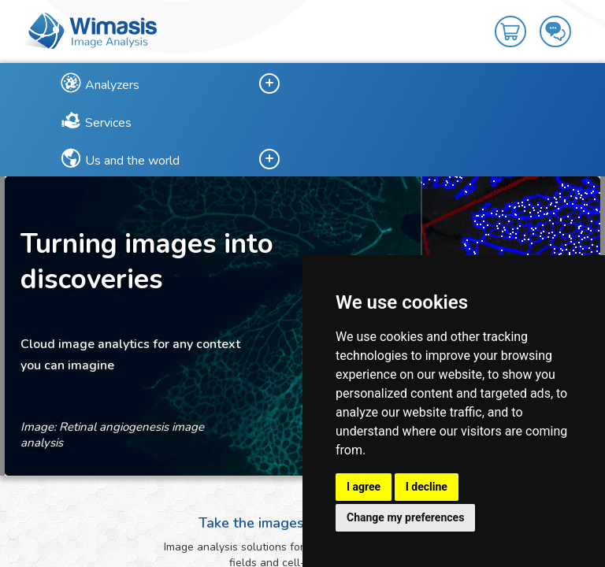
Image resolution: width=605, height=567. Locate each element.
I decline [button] (426, 486)
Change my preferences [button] (405, 517)
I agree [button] (363, 486)
